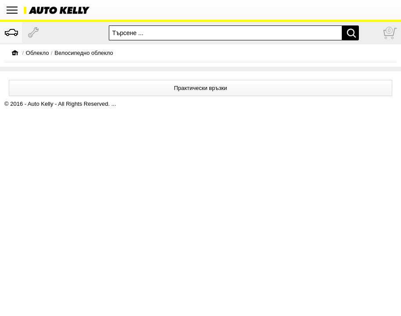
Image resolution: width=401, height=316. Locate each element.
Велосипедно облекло (83, 53)
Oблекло (37, 53)
